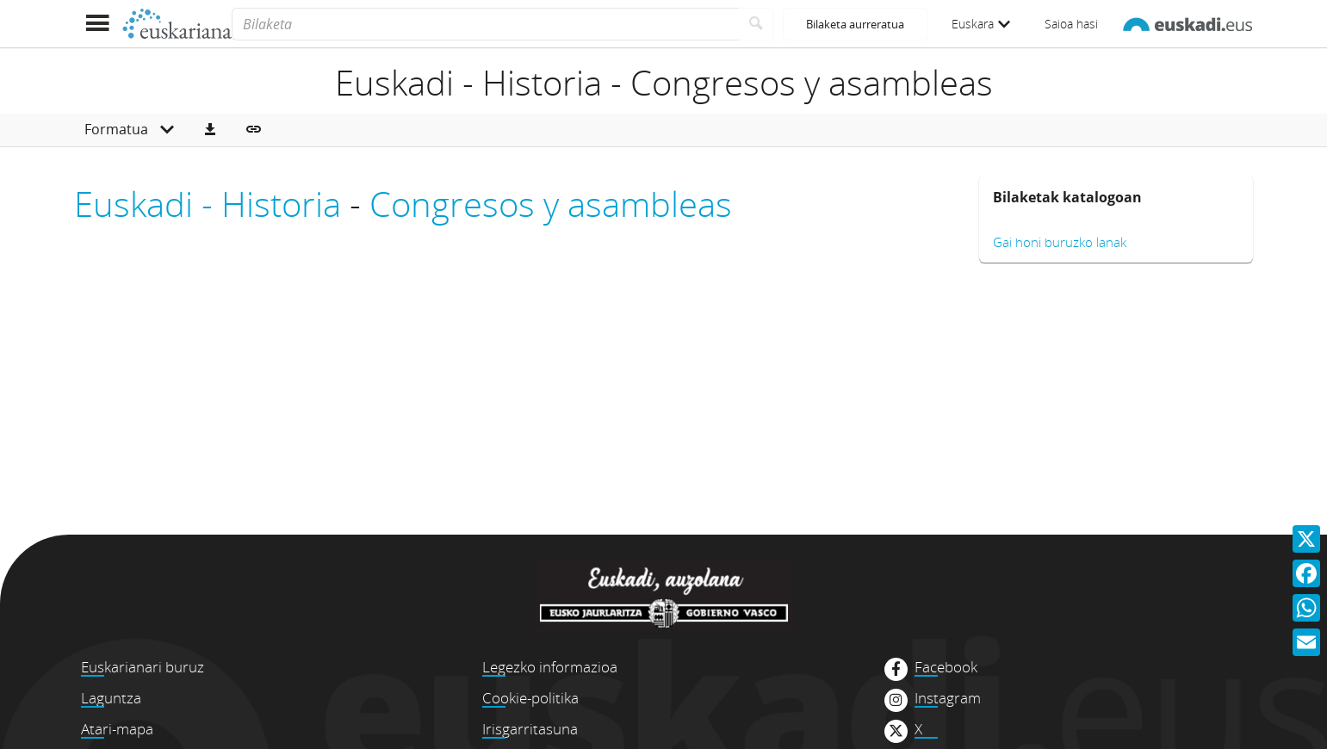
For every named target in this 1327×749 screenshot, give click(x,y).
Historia (281, 203)
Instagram (948, 698)
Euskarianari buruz (142, 667)
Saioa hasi (1071, 23)
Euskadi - (147, 203)
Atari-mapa (117, 729)
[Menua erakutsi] (97, 23)
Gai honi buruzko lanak (1059, 242)
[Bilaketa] (485, 24)
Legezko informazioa (549, 667)
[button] (210, 130)
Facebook (946, 667)
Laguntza (111, 698)
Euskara (981, 23)
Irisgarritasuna (530, 729)
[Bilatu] (756, 24)
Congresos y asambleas (550, 203)
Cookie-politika (530, 698)
